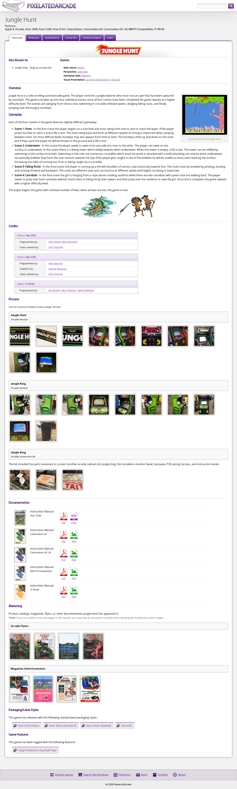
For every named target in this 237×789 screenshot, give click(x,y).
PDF (63, 518)
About (182, 775)
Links (110, 37)
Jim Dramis (54, 290)
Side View (82, 71)
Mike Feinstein (69, 241)
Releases (34, 37)
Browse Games (64, 775)
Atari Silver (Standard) (62, 725)
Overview (17, 37)
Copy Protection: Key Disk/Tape (37, 750)
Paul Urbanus (69, 290)
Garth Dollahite (85, 290)
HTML (74, 518)
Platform (86, 75)
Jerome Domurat (57, 268)
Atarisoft (126, 725)
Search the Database (95, 775)
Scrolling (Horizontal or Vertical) (103, 79)
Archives (163, 775)
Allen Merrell (56, 263)
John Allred (55, 241)
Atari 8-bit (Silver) (28, 725)
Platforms (125, 775)
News (144, 775)
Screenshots (52, 37)
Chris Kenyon (56, 247)
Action (81, 67)
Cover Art (71, 37)
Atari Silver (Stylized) (98, 725)
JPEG (74, 536)
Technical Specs (92, 37)
